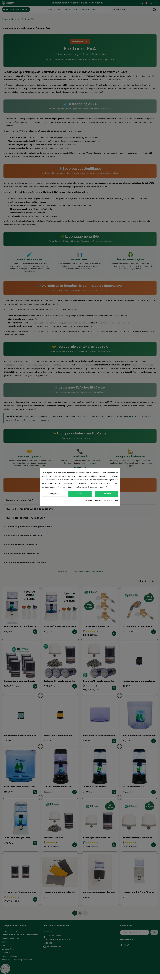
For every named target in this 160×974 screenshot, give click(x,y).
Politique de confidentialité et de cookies (101, 500)
